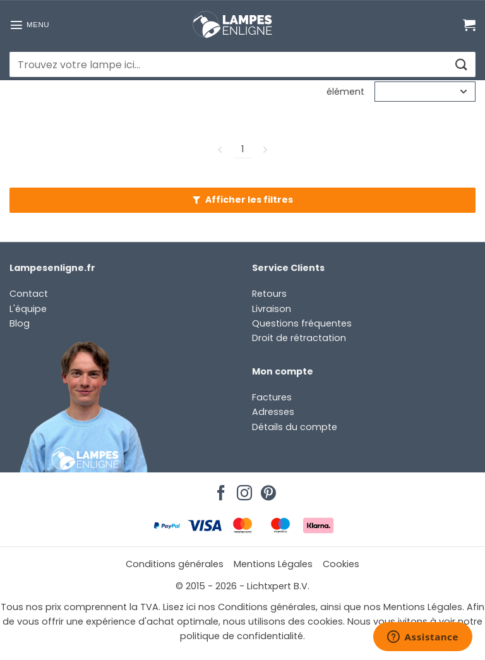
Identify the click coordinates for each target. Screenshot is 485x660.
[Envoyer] (460, 64)
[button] (29, 24)
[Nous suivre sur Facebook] (219, 489)
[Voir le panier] (469, 25)
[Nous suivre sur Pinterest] (266, 489)
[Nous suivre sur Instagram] (242, 489)
